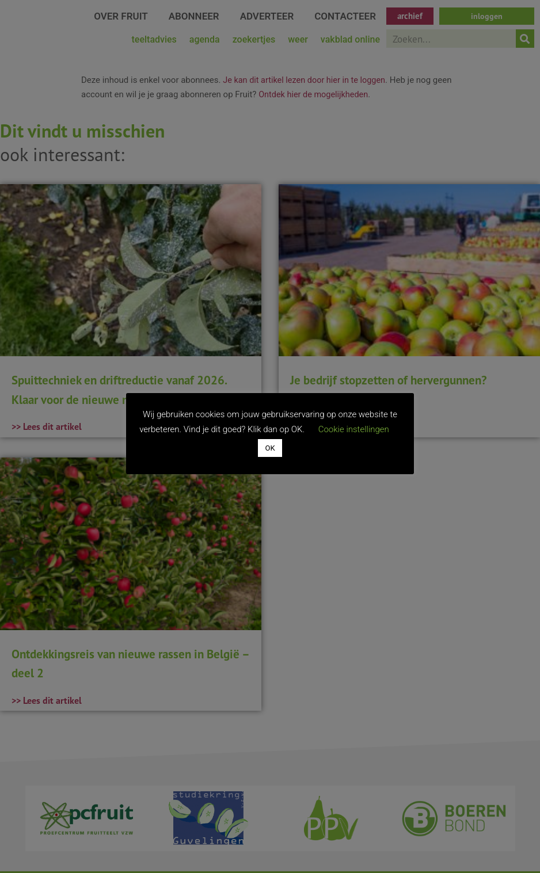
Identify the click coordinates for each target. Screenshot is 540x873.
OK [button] (270, 448)
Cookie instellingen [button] (353, 429)
